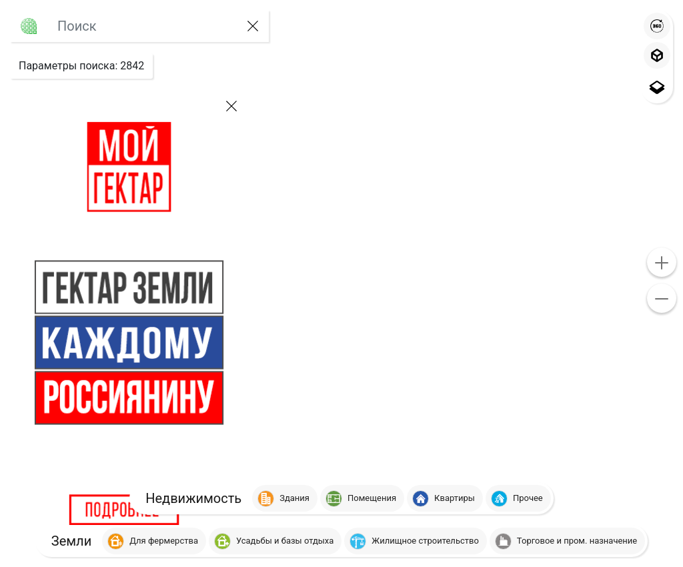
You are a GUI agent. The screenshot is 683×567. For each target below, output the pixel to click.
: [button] (81, 66)
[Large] (142, 26)
